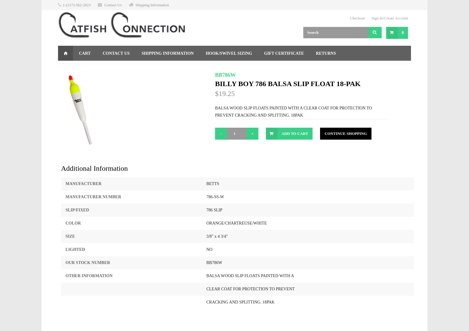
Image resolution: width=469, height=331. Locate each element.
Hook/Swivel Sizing (229, 53)
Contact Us (113, 5)
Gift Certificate (284, 53)
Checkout (357, 18)
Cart (85, 53)
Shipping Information (152, 5)
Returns (326, 53)
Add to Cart (294, 133)
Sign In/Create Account (389, 18)
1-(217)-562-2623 (77, 5)
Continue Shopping (346, 133)
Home (65, 53)
